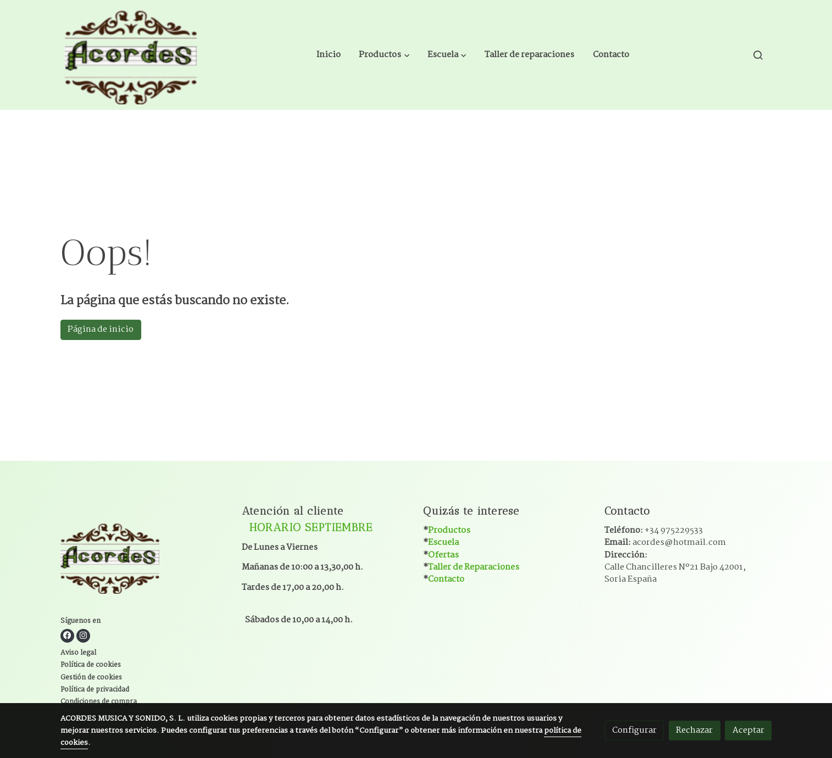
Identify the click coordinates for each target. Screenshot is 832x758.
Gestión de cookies (91, 677)
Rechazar (694, 730)
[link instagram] (83, 635)
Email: (665, 542)
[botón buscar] (757, 54)
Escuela (443, 542)
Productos (449, 530)
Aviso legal (78, 653)
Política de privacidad (94, 689)
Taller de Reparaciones (473, 567)
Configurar (634, 730)
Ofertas (443, 555)
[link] (131, 54)
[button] (384, 55)
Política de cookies (90, 665)
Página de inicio (101, 329)
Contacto (446, 579)
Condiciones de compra (98, 701)
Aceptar (748, 730)
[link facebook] (67, 635)
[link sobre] (144, 558)
